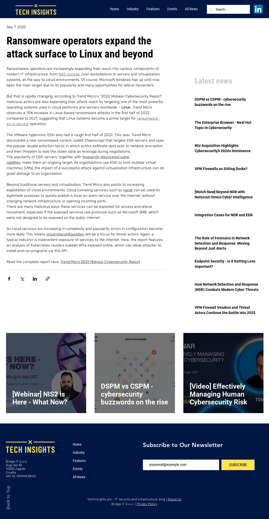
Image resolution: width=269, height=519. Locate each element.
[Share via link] (47, 278)
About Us (174, 499)
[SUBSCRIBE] (238, 465)
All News (79, 477)
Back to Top (8, 498)
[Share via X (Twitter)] (21, 278)
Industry (79, 452)
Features (79, 461)
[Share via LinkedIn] (34, 278)
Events (77, 469)
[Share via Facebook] (9, 278)
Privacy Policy (147, 504)
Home (77, 444)
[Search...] (227, 9)
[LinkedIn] (258, 9)
